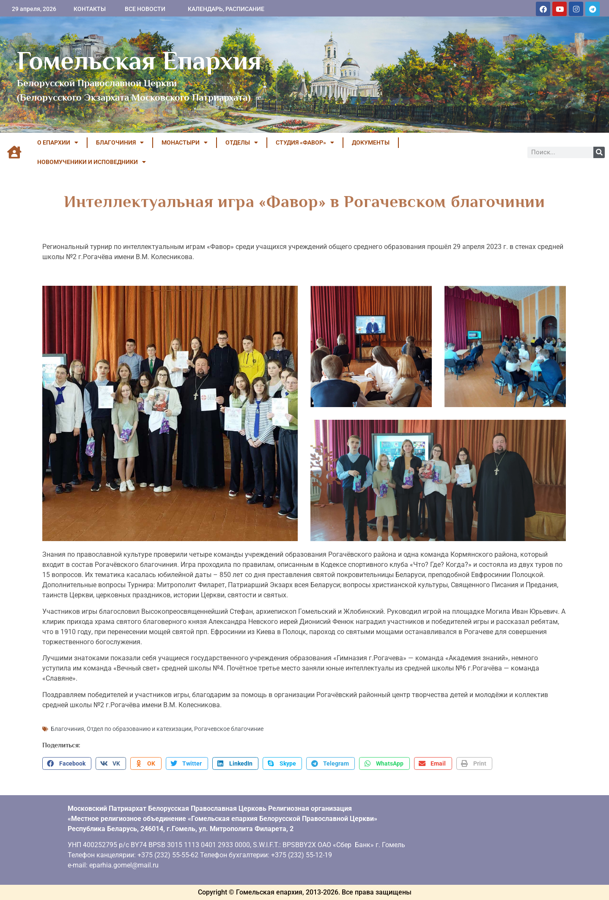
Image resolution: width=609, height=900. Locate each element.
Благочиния (67, 728)
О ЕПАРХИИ (57, 142)
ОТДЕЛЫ (241, 142)
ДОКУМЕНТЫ (371, 142)
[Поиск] (599, 152)
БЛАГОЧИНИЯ (120, 142)
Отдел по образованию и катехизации (139, 728)
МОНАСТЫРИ (185, 142)
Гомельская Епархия (139, 60)
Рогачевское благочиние (228, 728)
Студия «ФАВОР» (305, 142)
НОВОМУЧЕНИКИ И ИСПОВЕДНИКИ (91, 162)
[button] (66, 763)
